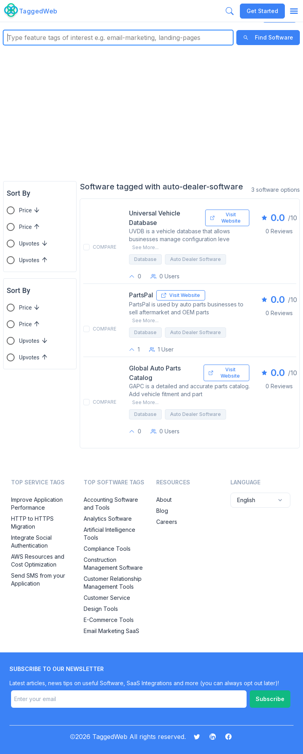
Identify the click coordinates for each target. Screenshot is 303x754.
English (260, 500)
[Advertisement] (151, 113)
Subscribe (270, 698)
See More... (145, 247)
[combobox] (8, 37)
